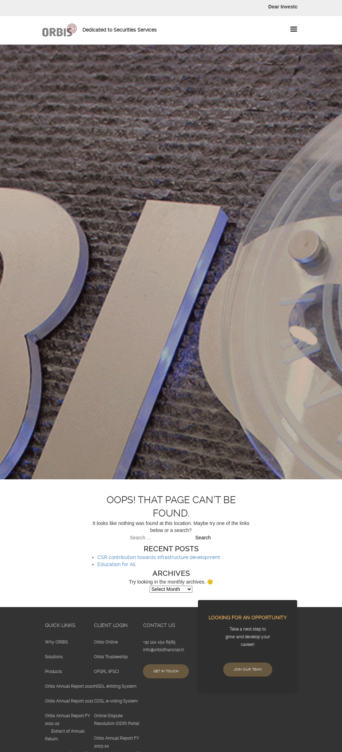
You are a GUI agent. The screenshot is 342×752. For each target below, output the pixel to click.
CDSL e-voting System (116, 701)
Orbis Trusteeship (111, 656)
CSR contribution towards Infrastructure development (158, 557)
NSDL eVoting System (115, 686)
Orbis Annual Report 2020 (69, 686)
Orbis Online (106, 642)
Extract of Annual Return (64, 735)
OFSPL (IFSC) (106, 671)
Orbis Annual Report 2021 (69, 701)
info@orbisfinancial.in (163, 649)
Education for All (116, 564)
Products (53, 671)
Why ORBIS (56, 642)
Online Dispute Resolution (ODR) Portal (116, 719)
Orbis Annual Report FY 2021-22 (67, 719)
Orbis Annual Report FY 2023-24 (116, 742)
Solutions (54, 656)
